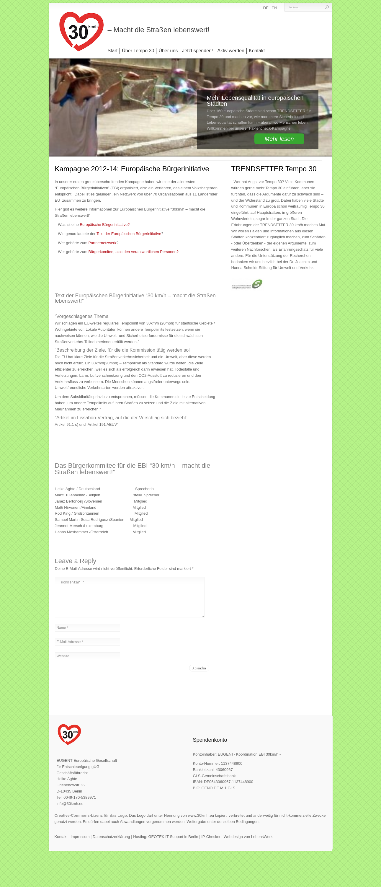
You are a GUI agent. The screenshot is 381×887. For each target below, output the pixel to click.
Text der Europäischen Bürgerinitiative (129, 233)
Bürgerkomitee (100, 252)
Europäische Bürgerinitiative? (105, 224)
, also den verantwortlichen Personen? (146, 252)
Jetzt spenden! (197, 50)
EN (274, 8)
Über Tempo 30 (138, 50)
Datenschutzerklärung (111, 844)
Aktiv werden (230, 50)
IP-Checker (210, 844)
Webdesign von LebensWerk (248, 844)
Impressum (80, 844)
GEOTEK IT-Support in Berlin (173, 844)
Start (113, 50)
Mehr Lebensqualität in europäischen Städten (255, 100)
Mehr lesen (279, 139)
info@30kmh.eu (70, 810)
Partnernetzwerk (102, 243)
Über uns (168, 50)
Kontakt (257, 50)
